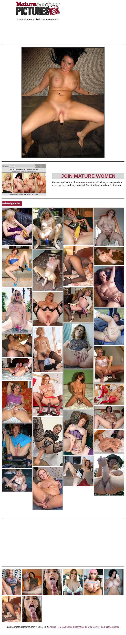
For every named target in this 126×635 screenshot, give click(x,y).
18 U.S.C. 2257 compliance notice (102, 627)
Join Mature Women (88, 176)
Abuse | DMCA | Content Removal (67, 627)
